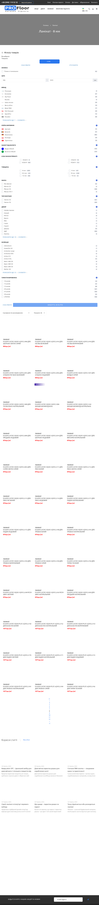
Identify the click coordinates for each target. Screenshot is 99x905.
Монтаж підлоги (58, 2)
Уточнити (73, 65)
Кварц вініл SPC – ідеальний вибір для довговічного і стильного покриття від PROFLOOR (16, 771)
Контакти (94, 2)
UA (83, 11)
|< (49, 699)
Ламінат (50, 9)
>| (49, 723)
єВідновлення (84, 2)
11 (49, 717)
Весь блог (26, 740)
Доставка (75, 2)
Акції (36, 9)
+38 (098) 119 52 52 (10, 2)
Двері (43, 9)
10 (49, 715)
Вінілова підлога (63, 9)
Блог (49, 2)
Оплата (67, 2)
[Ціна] (24, 80)
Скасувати (25, 65)
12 (49, 719)
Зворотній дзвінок (26, 2)
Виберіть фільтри (55, 305)
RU (87, 11)
